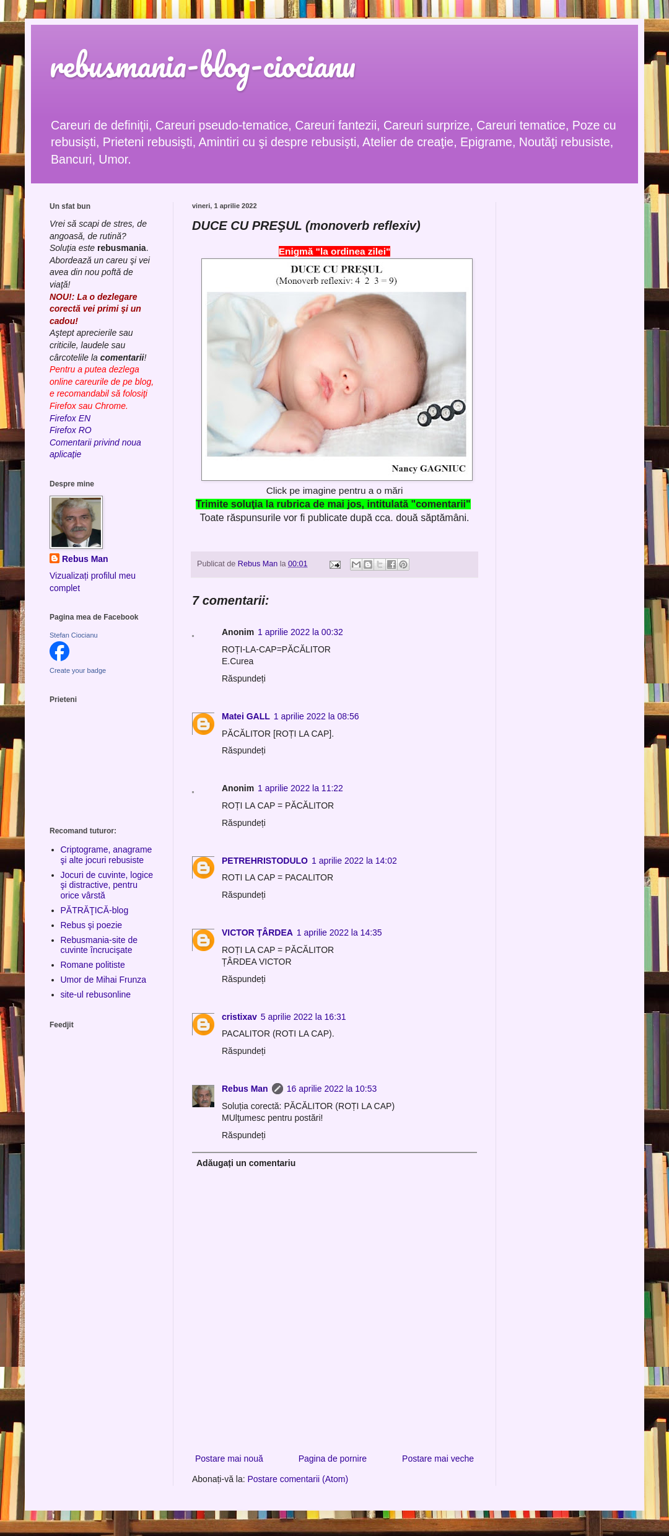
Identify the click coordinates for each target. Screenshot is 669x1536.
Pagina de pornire (333, 1459)
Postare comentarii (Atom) (298, 1479)
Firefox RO (71, 430)
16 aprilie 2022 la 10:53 (332, 1089)
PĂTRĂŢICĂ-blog (95, 910)
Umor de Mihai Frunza (104, 980)
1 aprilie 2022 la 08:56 (316, 716)
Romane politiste (93, 965)
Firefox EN (70, 418)
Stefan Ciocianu (74, 635)
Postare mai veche (438, 1459)
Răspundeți (244, 678)
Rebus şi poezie (92, 925)
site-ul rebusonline (96, 994)
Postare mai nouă (229, 1459)
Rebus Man (245, 1089)
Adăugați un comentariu (245, 1163)
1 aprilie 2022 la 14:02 (354, 861)
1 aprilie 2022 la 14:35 (339, 932)
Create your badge (78, 670)
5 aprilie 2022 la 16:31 (303, 1017)
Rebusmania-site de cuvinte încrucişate (99, 945)
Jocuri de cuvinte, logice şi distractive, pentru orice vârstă (107, 885)
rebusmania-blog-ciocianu (203, 64)
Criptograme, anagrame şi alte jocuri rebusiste (106, 855)
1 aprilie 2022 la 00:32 (300, 632)
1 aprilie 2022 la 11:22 (300, 788)
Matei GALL (246, 716)
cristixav (239, 1017)
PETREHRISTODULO (265, 861)
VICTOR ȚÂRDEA (257, 932)
